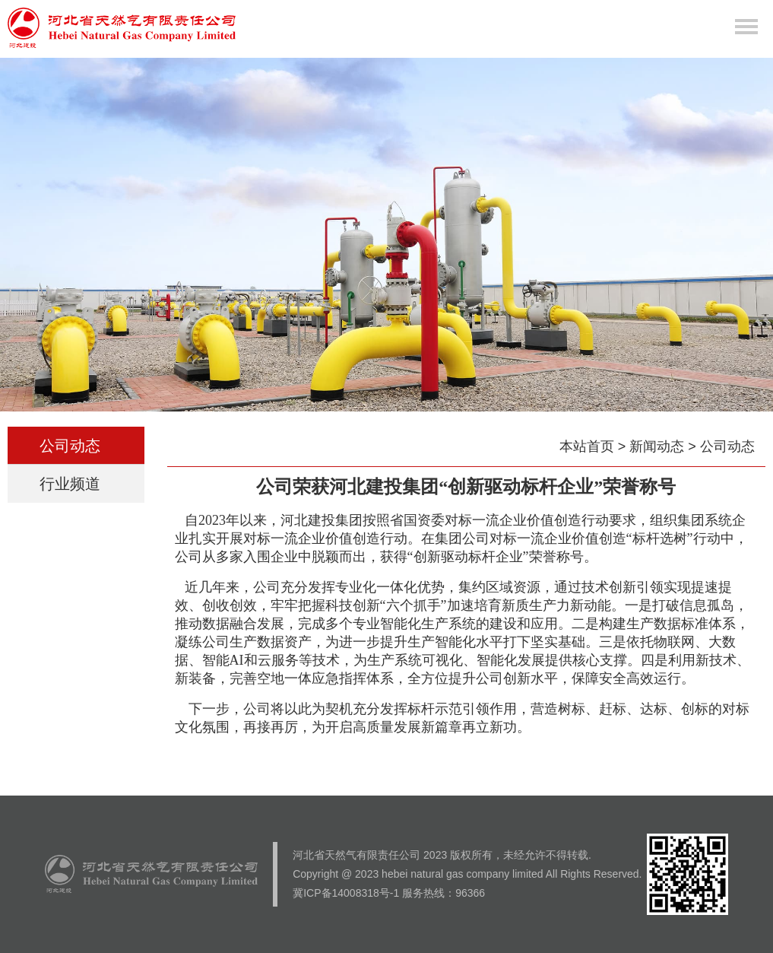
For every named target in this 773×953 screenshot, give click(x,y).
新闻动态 (656, 446)
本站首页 (586, 446)
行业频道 (76, 483)
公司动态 (76, 445)
